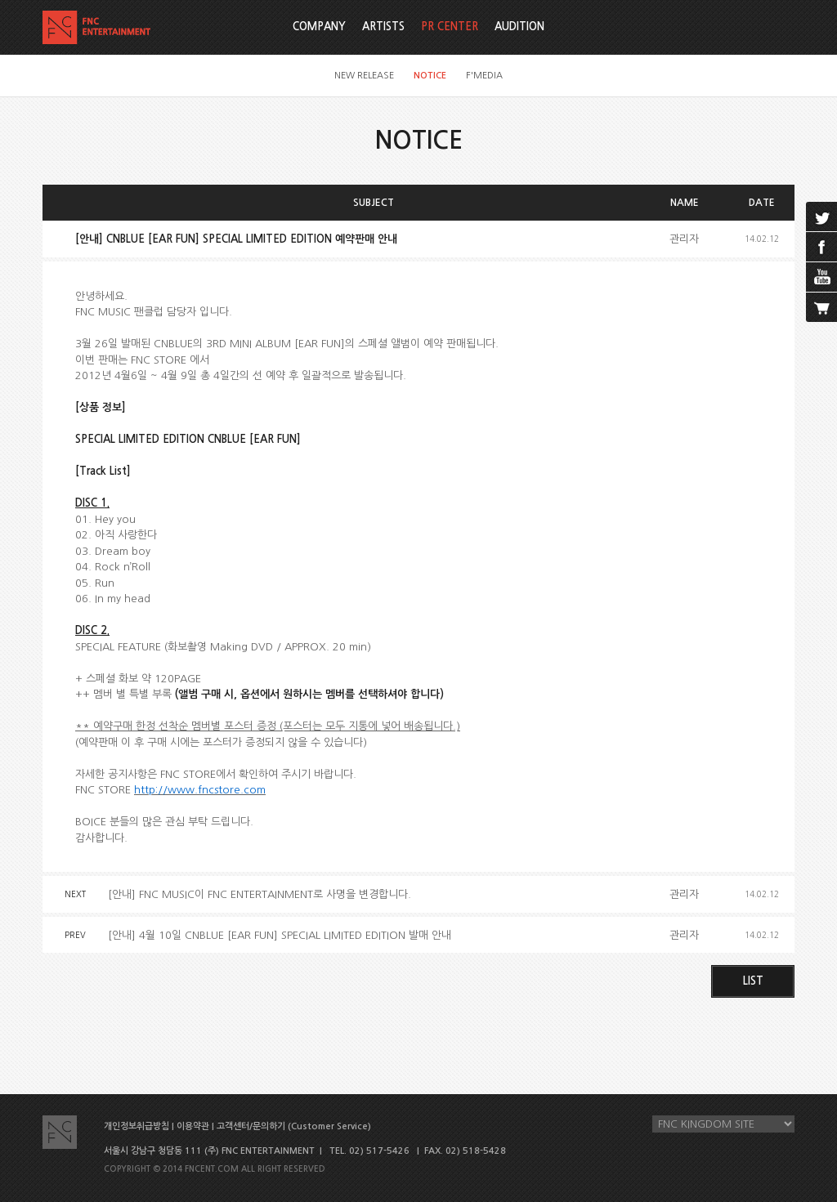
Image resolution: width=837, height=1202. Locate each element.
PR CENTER (449, 26)
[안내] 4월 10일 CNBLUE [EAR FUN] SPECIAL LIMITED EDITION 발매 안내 (279, 935)
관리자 (684, 239)
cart (821, 307)
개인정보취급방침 (136, 1126)
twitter (821, 216)
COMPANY (319, 26)
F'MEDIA (484, 75)
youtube (821, 277)
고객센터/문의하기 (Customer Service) (294, 1126)
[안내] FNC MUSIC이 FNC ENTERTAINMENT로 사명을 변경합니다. (259, 894)
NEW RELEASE (364, 75)
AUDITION (519, 26)
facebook (821, 246)
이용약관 (193, 1126)
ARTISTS (383, 26)
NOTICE (430, 75)
